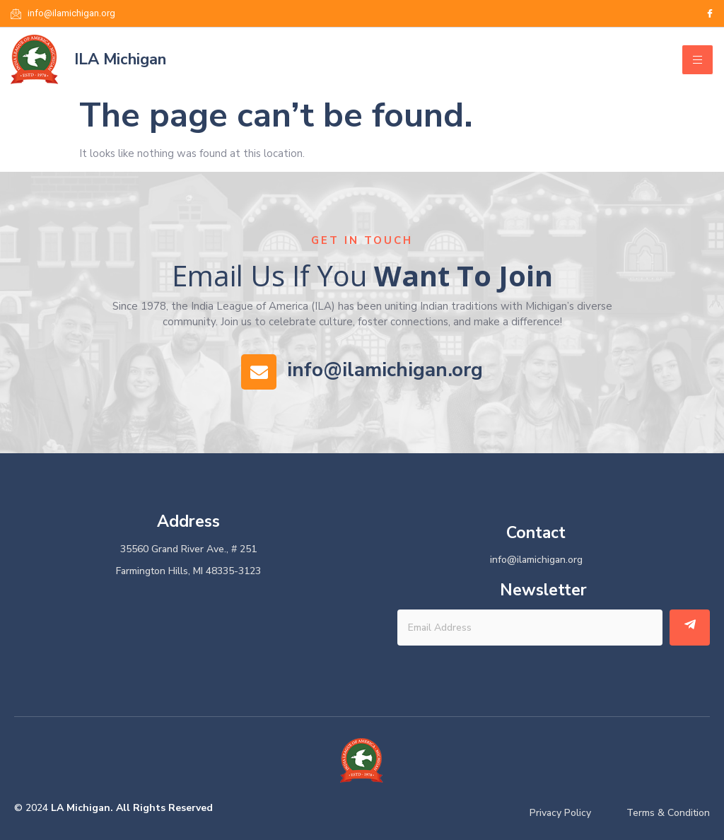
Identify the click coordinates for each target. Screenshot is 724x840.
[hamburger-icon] (697, 59)
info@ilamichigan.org (385, 369)
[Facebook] (709, 13)
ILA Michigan (120, 59)
